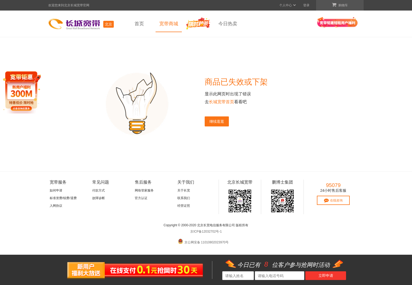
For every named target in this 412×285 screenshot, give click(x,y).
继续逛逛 (216, 121)
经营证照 (183, 206)
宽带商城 (168, 23)
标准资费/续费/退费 (63, 198)
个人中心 (287, 5)
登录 (306, 5)
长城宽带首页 (221, 102)
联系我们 (183, 198)
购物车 (340, 4)
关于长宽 (183, 190)
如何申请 (56, 190)
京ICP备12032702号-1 (206, 231)
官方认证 (141, 198)
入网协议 (56, 206)
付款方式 (98, 190)
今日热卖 (227, 23)
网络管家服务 (144, 190)
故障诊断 (98, 198)
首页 (139, 23)
